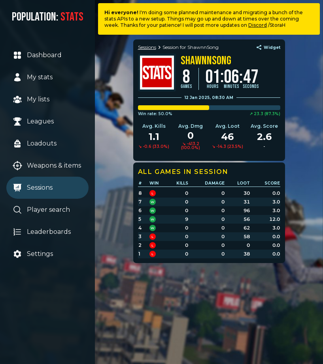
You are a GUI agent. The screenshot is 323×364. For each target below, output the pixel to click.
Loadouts (35, 143)
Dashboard (37, 55)
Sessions (33, 187)
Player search (41, 210)
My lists (31, 99)
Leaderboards (42, 232)
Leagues (33, 121)
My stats (33, 77)
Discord (257, 25)
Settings (33, 254)
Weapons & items (47, 165)
